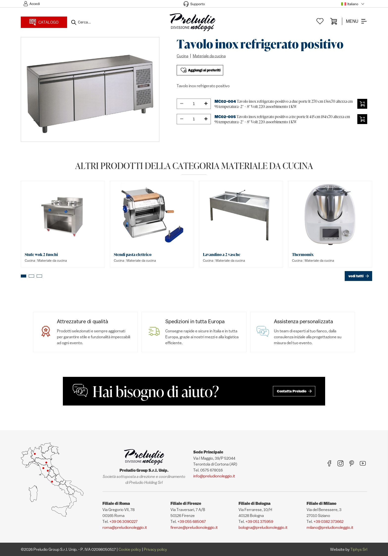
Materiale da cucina (209, 56)
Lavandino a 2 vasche (221, 254)
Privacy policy (155, 549)
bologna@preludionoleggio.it (263, 527)
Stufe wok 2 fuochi (41, 254)
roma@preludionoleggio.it (124, 527)
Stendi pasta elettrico (132, 254)
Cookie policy (130, 549)
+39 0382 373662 (328, 521)
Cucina (182, 56)
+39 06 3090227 (123, 521)
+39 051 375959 (259, 521)
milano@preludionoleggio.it (330, 527)
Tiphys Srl (358, 549)
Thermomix (303, 254)
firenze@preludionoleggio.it (194, 527)
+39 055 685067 (191, 521)
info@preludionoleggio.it (214, 476)
